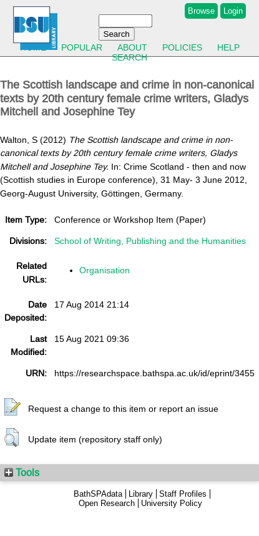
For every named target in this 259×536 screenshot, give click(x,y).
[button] (12, 407)
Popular (81, 47)
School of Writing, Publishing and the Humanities (150, 241)
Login (233, 11)
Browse (201, 11)
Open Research (107, 503)
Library (141, 494)
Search (129, 57)
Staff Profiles (183, 494)
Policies (182, 47)
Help (228, 47)
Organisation (104, 270)
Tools (21, 472)
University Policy (171, 503)
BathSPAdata (98, 494)
